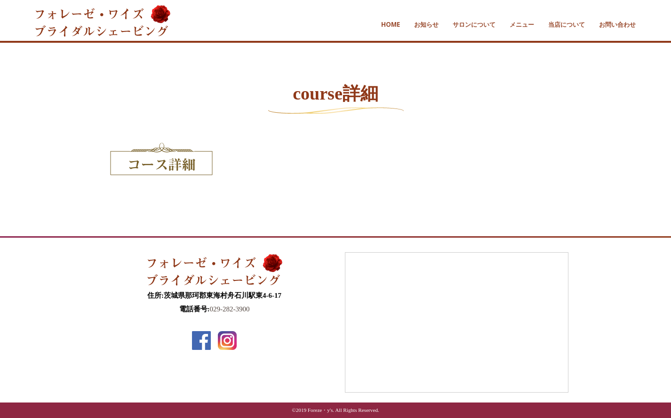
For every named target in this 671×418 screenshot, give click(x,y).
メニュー (522, 24)
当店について (566, 24)
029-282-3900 (230, 309)
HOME (390, 24)
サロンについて (474, 24)
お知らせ (426, 24)
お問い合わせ (617, 24)
